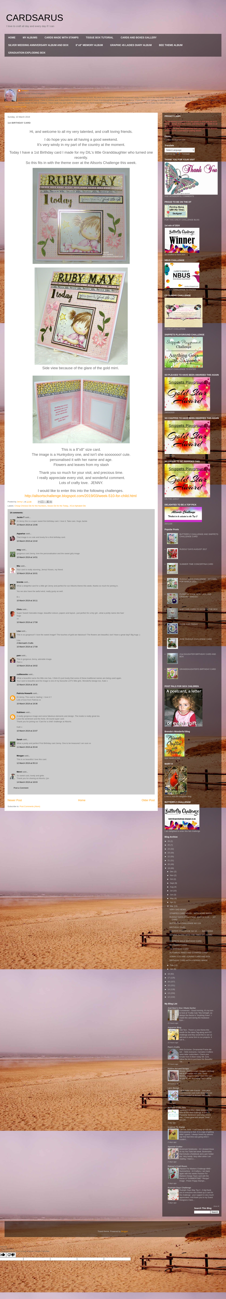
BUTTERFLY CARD (178, 945)
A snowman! (184, 1010)
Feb (172, 965)
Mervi (19, 772)
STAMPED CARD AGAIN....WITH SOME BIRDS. (190, 913)
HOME (11, 37)
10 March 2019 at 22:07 (27, 731)
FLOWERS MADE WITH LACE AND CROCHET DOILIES (195, 595)
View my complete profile (15, 107)
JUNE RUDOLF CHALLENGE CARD (195, 639)
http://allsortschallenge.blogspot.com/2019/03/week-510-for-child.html (81, 496)
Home (82, 800)
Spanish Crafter (175, 1147)
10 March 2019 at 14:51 (27, 557)
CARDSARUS (34, 18)
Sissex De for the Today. (58, 506)
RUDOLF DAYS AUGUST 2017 (193, 549)
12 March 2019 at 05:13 (27, 763)
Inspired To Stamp (176, 1127)
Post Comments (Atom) (30, 806)
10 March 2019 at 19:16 (27, 685)
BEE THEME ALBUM (170, 45)
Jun (172, 894)
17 (169, 978)
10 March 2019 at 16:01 (27, 573)
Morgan (20, 756)
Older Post (148, 800)
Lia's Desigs (173, 1088)
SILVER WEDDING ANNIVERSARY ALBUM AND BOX (38, 45)
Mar (172, 906)
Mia (18, 566)
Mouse (182, 1071)
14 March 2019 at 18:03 (27, 782)
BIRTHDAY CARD (177, 927)
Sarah (19, 739)
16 (169, 981)
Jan (172, 969)
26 (169, 841)
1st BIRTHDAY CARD (179, 949)
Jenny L (25, 90)
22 (169, 856)
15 (169, 985)
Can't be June (185, 1130)
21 (169, 860)
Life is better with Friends (190, 1090)
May (172, 898)
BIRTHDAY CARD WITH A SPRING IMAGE (188, 960)
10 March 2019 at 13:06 (27, 525)
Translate (182, 154)
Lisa (19, 631)
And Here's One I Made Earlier (182, 1008)
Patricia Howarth (24, 693)
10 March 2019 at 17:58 (27, 622)
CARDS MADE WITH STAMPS (62, 37)
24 (169, 849)
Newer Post (15, 800)
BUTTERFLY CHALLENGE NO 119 (185, 923)
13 (169, 993)
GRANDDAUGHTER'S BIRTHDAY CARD (197, 669)
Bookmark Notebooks (188, 1149)
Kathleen (21, 712)
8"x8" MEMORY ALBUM (89, 45)
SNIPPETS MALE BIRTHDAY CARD (185, 941)
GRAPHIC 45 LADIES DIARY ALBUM (131, 45)
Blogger (124, 1231)
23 (169, 853)
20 (169, 864)
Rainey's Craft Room (177, 1166)
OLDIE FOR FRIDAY (188, 624)
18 (169, 974)
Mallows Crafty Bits (177, 1107)
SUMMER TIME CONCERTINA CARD (196, 564)
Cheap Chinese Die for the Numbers (30, 506)
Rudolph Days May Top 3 (190, 1190)
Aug (172, 887)
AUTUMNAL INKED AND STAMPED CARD (188, 952)
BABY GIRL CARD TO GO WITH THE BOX (198, 609)
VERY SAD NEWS (177, 909)
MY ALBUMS (30, 37)
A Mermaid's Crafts (25, 643)
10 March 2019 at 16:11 (27, 600)
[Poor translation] (11, 1254)
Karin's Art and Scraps (178, 1068)
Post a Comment (21, 788)
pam (19, 655)
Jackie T (20, 517)
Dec (172, 871)
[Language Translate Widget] (180, 150)
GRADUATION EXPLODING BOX (26, 52)
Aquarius (21, 533)
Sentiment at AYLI (187, 1110)
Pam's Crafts (174, 1047)
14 (169, 989)
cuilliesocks (22, 674)
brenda (20, 582)
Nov (172, 875)
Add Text (183, 1030)
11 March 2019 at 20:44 (27, 747)
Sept (172, 883)
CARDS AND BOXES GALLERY (139, 37)
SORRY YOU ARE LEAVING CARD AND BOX (189, 956)
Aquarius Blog (174, 1027)
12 (169, 997)
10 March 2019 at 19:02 (27, 666)
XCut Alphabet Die (78, 506)
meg (19, 550)
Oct (172, 879)
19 (169, 868)
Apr (172, 902)
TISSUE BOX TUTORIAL (99, 37)
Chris (19, 609)
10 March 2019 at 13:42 (27, 541)
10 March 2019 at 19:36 (27, 703)
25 (169, 845)
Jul (171, 891)
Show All (216, 1206)
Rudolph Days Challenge (179, 1187)
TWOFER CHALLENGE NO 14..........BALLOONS (191, 931)
